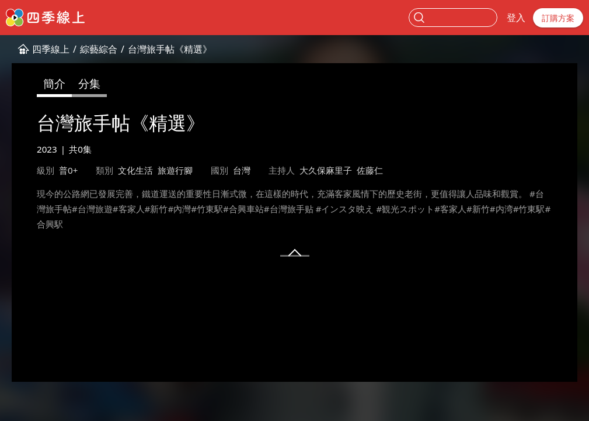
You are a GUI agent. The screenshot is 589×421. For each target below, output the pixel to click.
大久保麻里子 (325, 170)
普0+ (68, 170)
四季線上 (50, 49)
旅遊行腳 (175, 170)
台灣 (241, 170)
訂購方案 (558, 17)
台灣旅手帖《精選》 (170, 49)
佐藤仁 (370, 170)
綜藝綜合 (98, 49)
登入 (516, 17)
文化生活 (135, 170)
